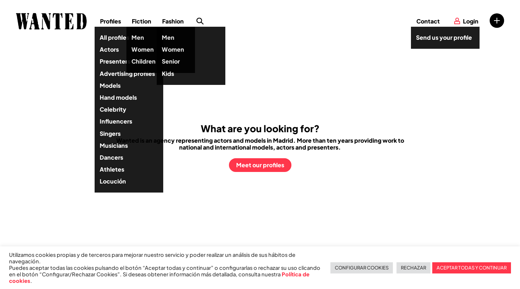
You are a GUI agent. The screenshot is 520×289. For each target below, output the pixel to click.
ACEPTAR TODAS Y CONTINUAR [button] (472, 268)
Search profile (200, 21)
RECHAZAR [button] (413, 268)
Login (470, 21)
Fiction (141, 21)
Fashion (173, 21)
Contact (428, 21)
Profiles (110, 21)
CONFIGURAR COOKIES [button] (362, 268)
